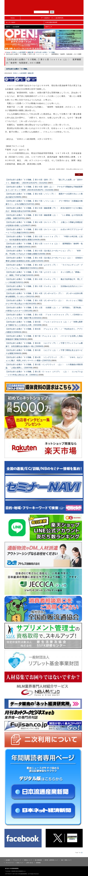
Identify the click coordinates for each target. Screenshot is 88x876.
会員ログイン (55, 8)
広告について (19, 862)
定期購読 (45, 8)
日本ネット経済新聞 (12, 27)
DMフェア (48, 27)
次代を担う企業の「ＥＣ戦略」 (45, 52)
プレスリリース (10, 862)
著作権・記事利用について (51, 860)
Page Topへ (78, 852)
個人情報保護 (38, 860)
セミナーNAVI (10, 22)
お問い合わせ (29, 862)
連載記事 (30, 52)
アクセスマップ (17, 860)
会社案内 (8, 860)
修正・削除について (66, 860)
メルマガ (36, 8)
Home (13, 18)
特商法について (28, 860)
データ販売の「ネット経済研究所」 (53, 18)
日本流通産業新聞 (51, 22)
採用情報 (38, 862)
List (79, 174)
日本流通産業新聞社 (44, 3)
